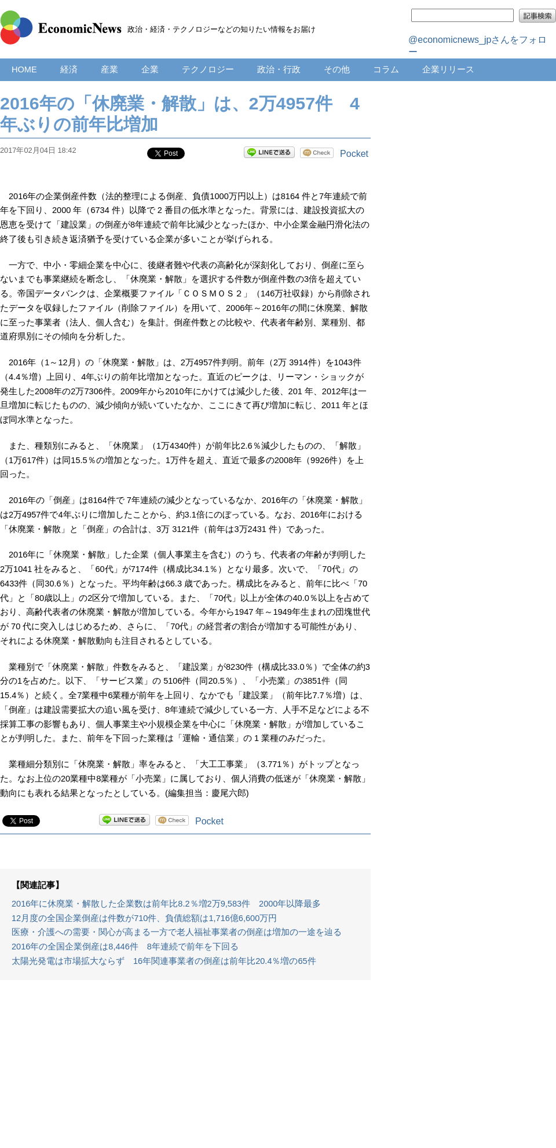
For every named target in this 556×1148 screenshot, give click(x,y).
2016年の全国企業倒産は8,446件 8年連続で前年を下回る (125, 946)
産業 (109, 69)
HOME (24, 69)
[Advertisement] (185, 1069)
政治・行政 (279, 69)
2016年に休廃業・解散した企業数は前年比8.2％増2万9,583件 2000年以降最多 (166, 903)
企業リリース (448, 69)
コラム (386, 69)
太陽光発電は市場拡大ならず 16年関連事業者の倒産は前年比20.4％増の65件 (164, 961)
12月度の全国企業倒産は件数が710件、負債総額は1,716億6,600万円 (144, 918)
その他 (337, 69)
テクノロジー (208, 69)
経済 (69, 69)
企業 (150, 69)
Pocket (354, 154)
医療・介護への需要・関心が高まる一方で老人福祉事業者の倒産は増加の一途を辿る (177, 932)
